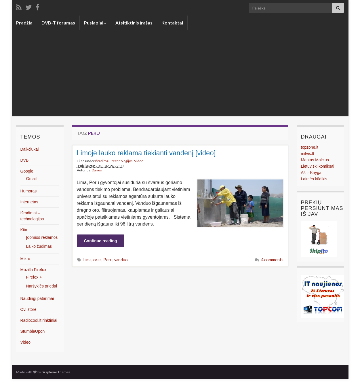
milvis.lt (307, 153)
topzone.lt (310, 147)
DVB (24, 160)
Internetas (29, 202)
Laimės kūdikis (314, 179)
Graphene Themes (56, 372)
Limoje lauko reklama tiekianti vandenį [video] (146, 153)
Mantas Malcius (315, 160)
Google (26, 171)
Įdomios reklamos (42, 237)
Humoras (28, 191)
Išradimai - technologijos (114, 161)
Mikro (25, 258)
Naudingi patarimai (37, 298)
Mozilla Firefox (33, 269)
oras (97, 259)
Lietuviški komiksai (317, 166)
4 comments (272, 259)
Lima (87, 259)
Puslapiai (95, 22)
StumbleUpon (32, 331)
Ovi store (28, 309)
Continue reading (100, 241)
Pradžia (24, 22)
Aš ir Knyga (311, 172)
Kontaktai (172, 22)
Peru (108, 259)
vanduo (121, 259)
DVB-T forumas (58, 22)
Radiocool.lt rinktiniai (38, 320)
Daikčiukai (29, 149)
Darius (97, 170)
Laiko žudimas (39, 246)
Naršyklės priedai (41, 286)
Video (138, 161)
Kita (23, 230)
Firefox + (34, 277)
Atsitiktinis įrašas (134, 22)
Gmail (31, 178)
